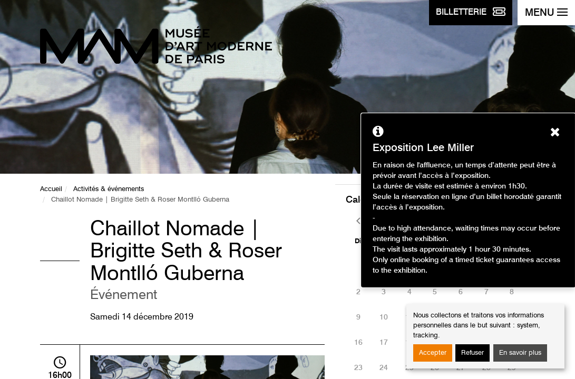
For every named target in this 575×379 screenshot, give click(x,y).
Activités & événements (108, 189)
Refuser (472, 353)
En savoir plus (520, 353)
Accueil (51, 189)
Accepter (432, 353)
